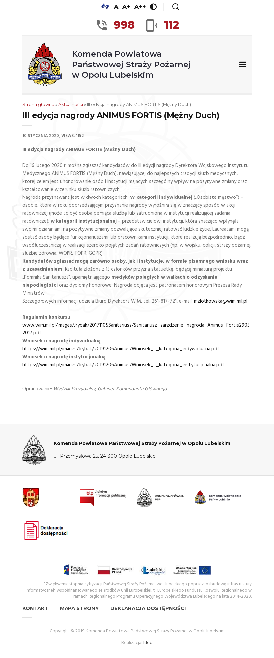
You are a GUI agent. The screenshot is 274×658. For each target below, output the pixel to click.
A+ (126, 6)
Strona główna (38, 104)
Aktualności (70, 104)
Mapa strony (79, 608)
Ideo (148, 643)
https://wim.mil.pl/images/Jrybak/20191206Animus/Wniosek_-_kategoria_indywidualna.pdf (120, 349)
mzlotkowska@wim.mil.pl (220, 301)
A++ (140, 6)
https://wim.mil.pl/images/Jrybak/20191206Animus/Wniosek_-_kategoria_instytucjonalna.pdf (123, 365)
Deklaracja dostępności (148, 608)
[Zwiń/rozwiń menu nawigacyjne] (241, 64)
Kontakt (35, 608)
